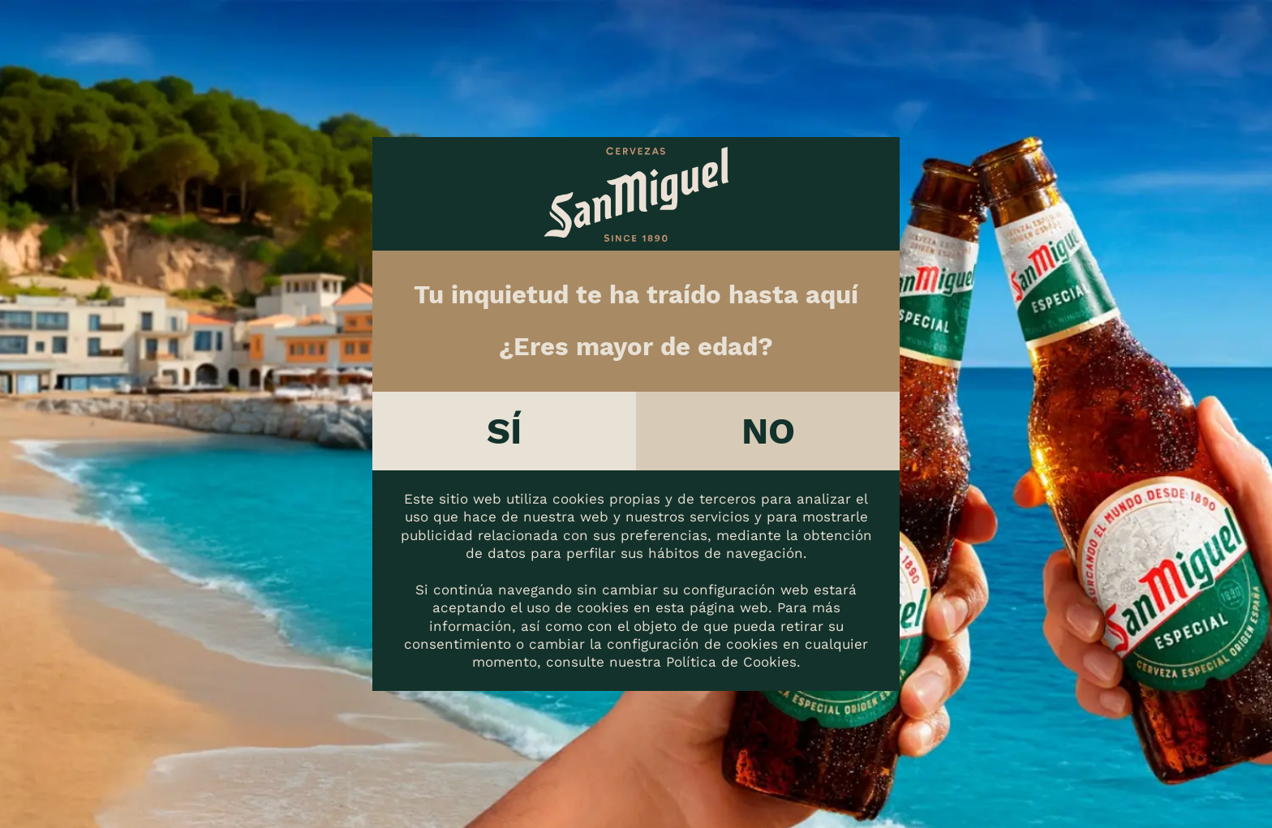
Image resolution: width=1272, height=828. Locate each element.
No (768, 431)
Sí (504, 431)
